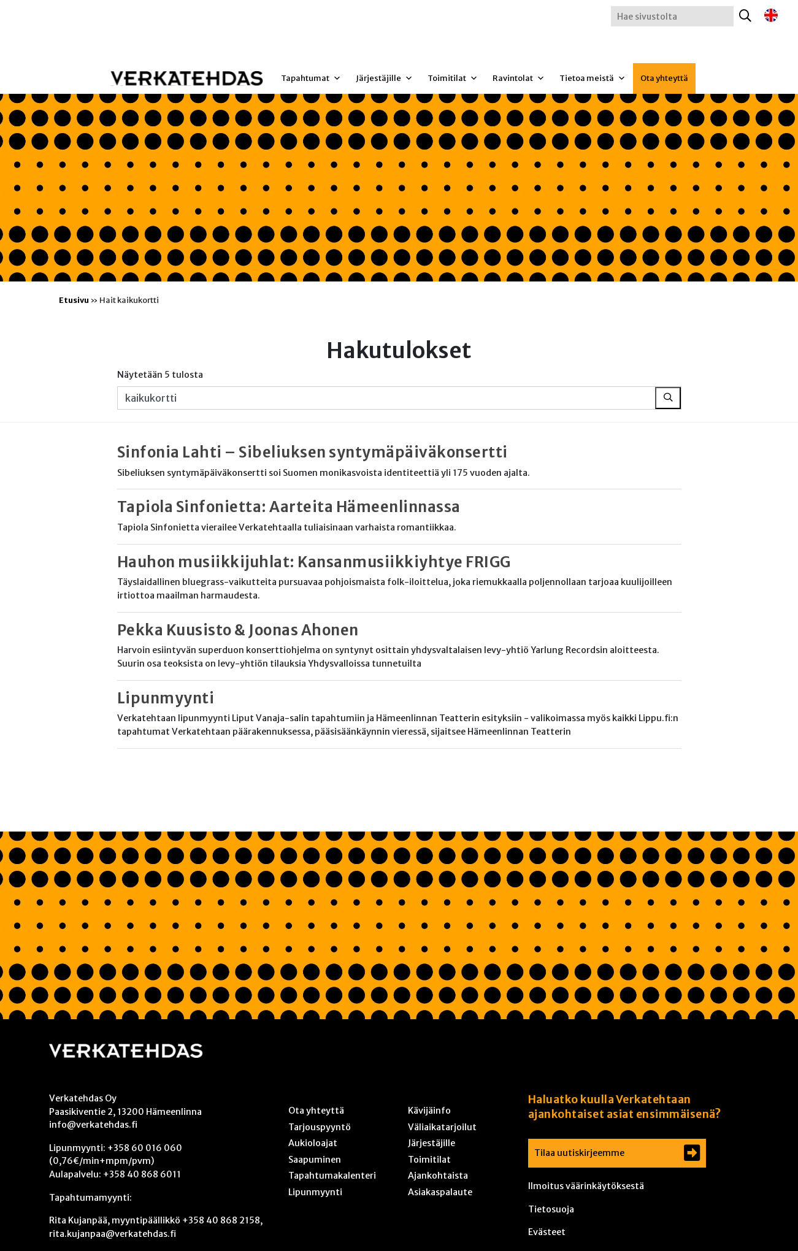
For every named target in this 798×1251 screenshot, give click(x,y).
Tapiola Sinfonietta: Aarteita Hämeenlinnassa (289, 506)
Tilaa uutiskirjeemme (579, 1152)
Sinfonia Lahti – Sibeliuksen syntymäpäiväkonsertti (312, 452)
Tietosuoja (551, 1209)
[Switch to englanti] (771, 16)
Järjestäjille (384, 78)
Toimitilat (453, 78)
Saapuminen (314, 1159)
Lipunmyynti (166, 698)
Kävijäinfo (429, 1110)
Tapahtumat (311, 78)
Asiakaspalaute (440, 1192)
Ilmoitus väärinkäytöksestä (586, 1186)
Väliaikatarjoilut (442, 1127)
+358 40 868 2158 (221, 1220)
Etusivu (74, 300)
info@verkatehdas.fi (93, 1124)
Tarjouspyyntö (319, 1127)
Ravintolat (519, 78)
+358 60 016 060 (144, 1147)
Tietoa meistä (592, 78)
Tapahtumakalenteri (332, 1175)
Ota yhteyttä (664, 78)
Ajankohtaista (438, 1175)
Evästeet (547, 1232)
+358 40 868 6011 (142, 1174)
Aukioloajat (312, 1143)
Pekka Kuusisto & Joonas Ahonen (238, 630)
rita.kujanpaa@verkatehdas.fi (112, 1233)
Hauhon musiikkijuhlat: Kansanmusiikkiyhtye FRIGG (314, 562)
